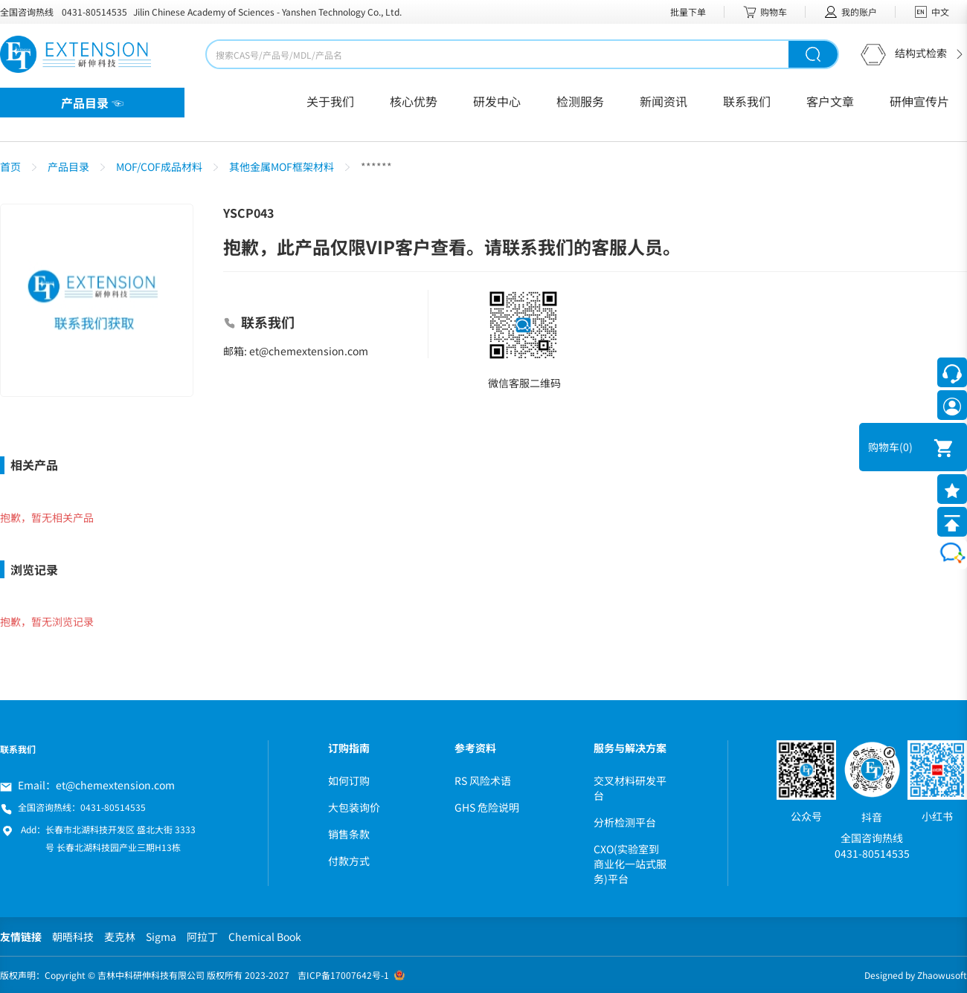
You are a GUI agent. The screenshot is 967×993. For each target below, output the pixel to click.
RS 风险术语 (482, 780)
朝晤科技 (73, 936)
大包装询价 (354, 807)
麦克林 (119, 936)
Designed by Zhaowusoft (915, 974)
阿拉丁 (202, 936)
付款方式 (349, 860)
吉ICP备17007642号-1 (343, 974)
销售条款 (349, 834)
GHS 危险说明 (486, 807)
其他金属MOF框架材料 (281, 166)
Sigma (161, 936)
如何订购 (349, 780)
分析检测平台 (625, 822)
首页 (10, 166)
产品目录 (68, 166)
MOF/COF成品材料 (159, 166)
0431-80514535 (94, 11)
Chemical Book (264, 936)
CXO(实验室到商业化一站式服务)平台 (630, 863)
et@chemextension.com (115, 784)
